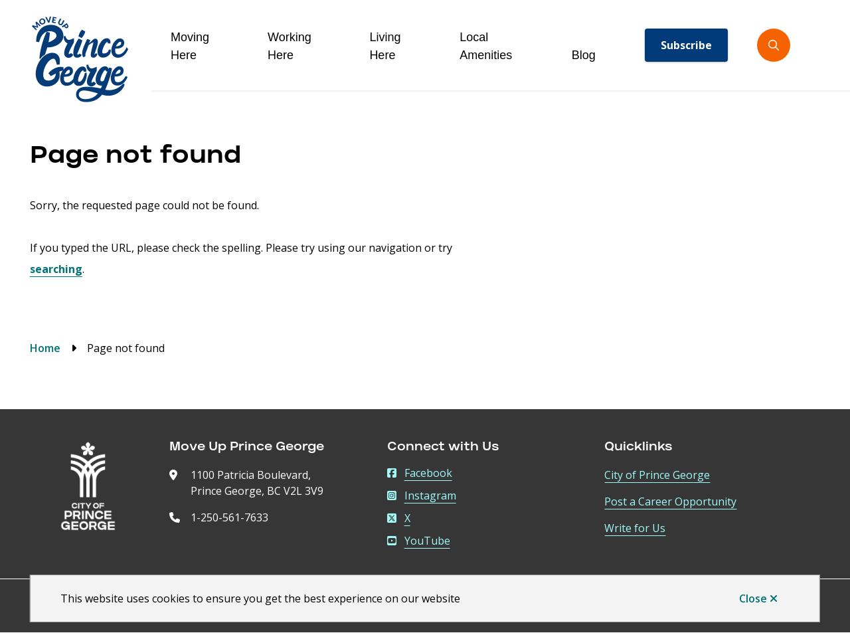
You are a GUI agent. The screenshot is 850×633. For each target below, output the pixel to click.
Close (753, 598)
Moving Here (190, 46)
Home (45, 348)
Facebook (419, 473)
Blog (584, 55)
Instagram (421, 495)
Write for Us (634, 528)
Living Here (384, 46)
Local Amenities (486, 46)
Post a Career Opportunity (670, 501)
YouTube (418, 540)
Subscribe (686, 45)
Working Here (289, 46)
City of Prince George (657, 475)
